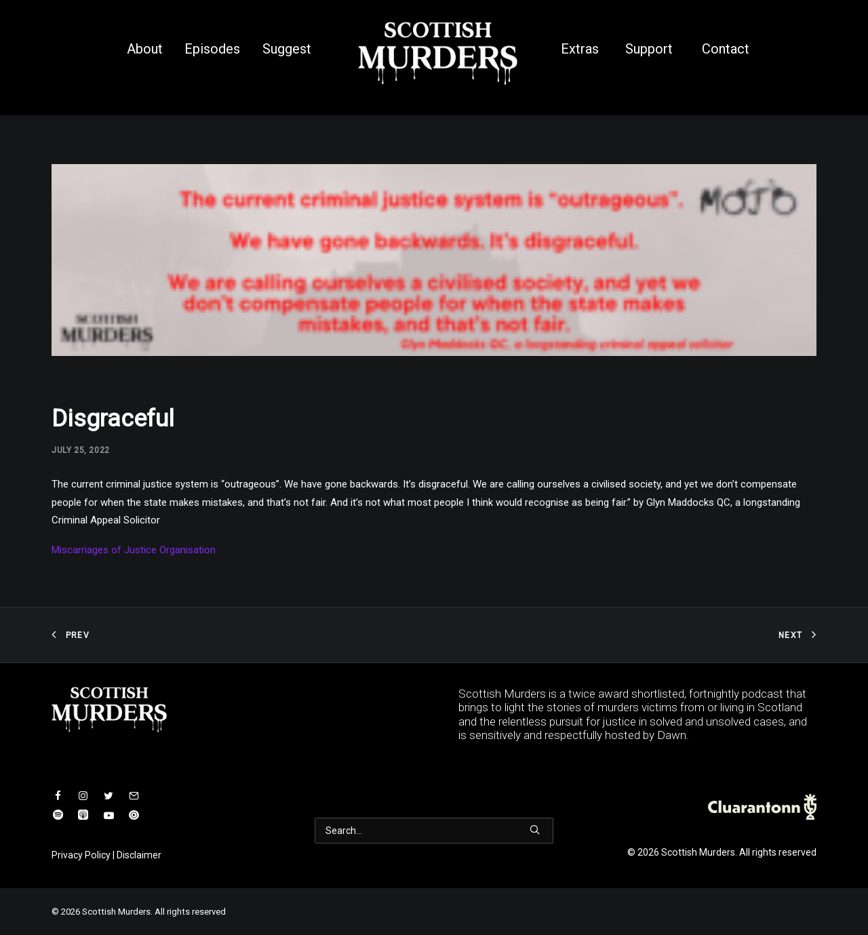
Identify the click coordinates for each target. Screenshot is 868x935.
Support (649, 49)
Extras (580, 49)
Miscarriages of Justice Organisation (134, 550)
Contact (725, 49)
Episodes (212, 49)
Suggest (286, 49)
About (145, 49)
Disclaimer (139, 855)
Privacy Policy (81, 855)
